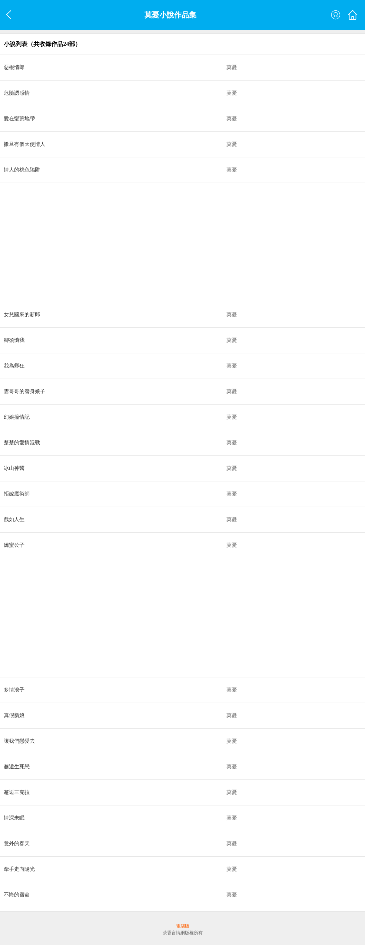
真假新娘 (14, 715)
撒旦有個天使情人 (24, 144)
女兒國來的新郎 (22, 314)
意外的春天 (17, 843)
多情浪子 (14, 690)
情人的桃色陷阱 (22, 170)
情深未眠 (14, 818)
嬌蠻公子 (14, 545)
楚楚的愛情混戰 (22, 442)
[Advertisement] (182, 242)
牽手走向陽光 (19, 869)
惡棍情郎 (14, 67)
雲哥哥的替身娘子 (24, 391)
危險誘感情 (17, 93)
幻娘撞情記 (17, 417)
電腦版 (182, 926)
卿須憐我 (14, 340)
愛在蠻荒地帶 (19, 118)
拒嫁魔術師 (17, 494)
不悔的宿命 (17, 894)
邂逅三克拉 (17, 792)
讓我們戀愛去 (19, 741)
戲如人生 (14, 519)
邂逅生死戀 (17, 766)
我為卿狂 (14, 366)
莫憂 (232, 67)
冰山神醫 (14, 468)
